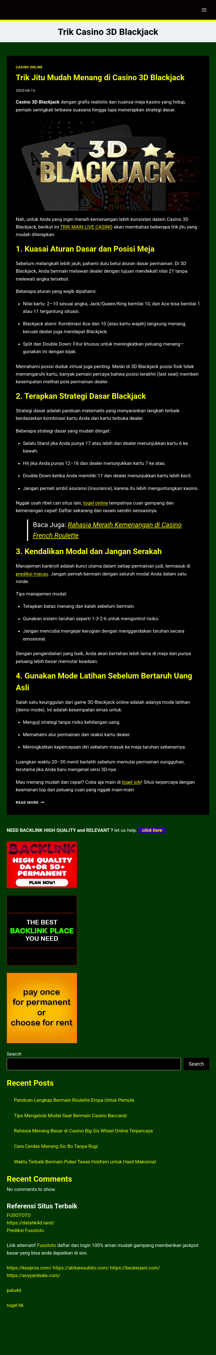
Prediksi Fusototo (25, 1230)
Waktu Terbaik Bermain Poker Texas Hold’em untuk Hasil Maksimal (85, 1161)
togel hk (15, 1305)
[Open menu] (204, 9)
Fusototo (46, 1245)
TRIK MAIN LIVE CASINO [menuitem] (86, 227)
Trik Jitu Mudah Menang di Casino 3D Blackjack (100, 77)
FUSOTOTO (19, 1215)
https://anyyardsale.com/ (33, 1275)
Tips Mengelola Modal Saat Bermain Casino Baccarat (70, 1115)
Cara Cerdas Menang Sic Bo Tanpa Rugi (56, 1146)
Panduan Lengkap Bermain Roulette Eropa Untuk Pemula (74, 1100)
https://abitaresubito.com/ (81, 1268)
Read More (30, 802)
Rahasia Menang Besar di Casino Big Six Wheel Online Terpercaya (83, 1131)
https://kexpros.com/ (29, 1268)
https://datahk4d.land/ (31, 1223)
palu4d (14, 1290)
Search (14, 1054)
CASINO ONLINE (29, 67)
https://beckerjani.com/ (135, 1268)
